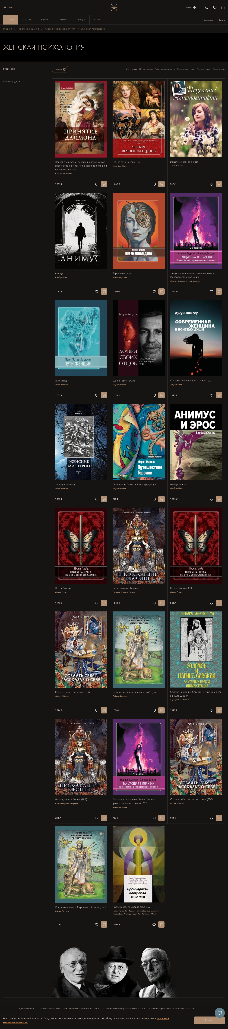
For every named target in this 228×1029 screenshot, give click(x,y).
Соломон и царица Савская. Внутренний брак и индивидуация (193, 687)
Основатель (44, 19)
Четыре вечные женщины (126, 161)
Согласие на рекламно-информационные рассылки (172, 999)
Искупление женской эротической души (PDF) (81, 897)
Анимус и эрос (179, 479)
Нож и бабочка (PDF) (182, 582)
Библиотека (208, 20)
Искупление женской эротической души (135, 685)
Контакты (77, 1007)
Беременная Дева (123, 271)
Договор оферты (26, 999)
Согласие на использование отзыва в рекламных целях (43, 1007)
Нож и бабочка (64, 582)
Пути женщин (63, 377)
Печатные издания (28, 29)
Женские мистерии (66, 480)
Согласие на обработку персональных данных (124, 999)
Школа (222, 20)
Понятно (209, 1020)
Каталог (11, 19)
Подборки (81, 19)
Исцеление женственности (185, 161)
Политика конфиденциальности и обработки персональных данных (68, 999)
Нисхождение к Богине (125, 582)
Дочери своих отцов (124, 377)
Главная (7, 29)
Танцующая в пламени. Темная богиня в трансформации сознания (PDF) (135, 793)
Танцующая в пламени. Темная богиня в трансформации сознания (192, 272)
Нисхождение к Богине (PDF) (72, 791)
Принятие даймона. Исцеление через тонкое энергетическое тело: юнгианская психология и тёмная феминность (80, 164)
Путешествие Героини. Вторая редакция (134, 480)
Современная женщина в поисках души (193, 377)
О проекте (26, 19)
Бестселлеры (63, 19)
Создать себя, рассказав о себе (74, 685)
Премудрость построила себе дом (132, 897)
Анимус (60, 271)
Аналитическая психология (60, 29)
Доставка (97, 19)
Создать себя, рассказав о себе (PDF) (192, 791)
